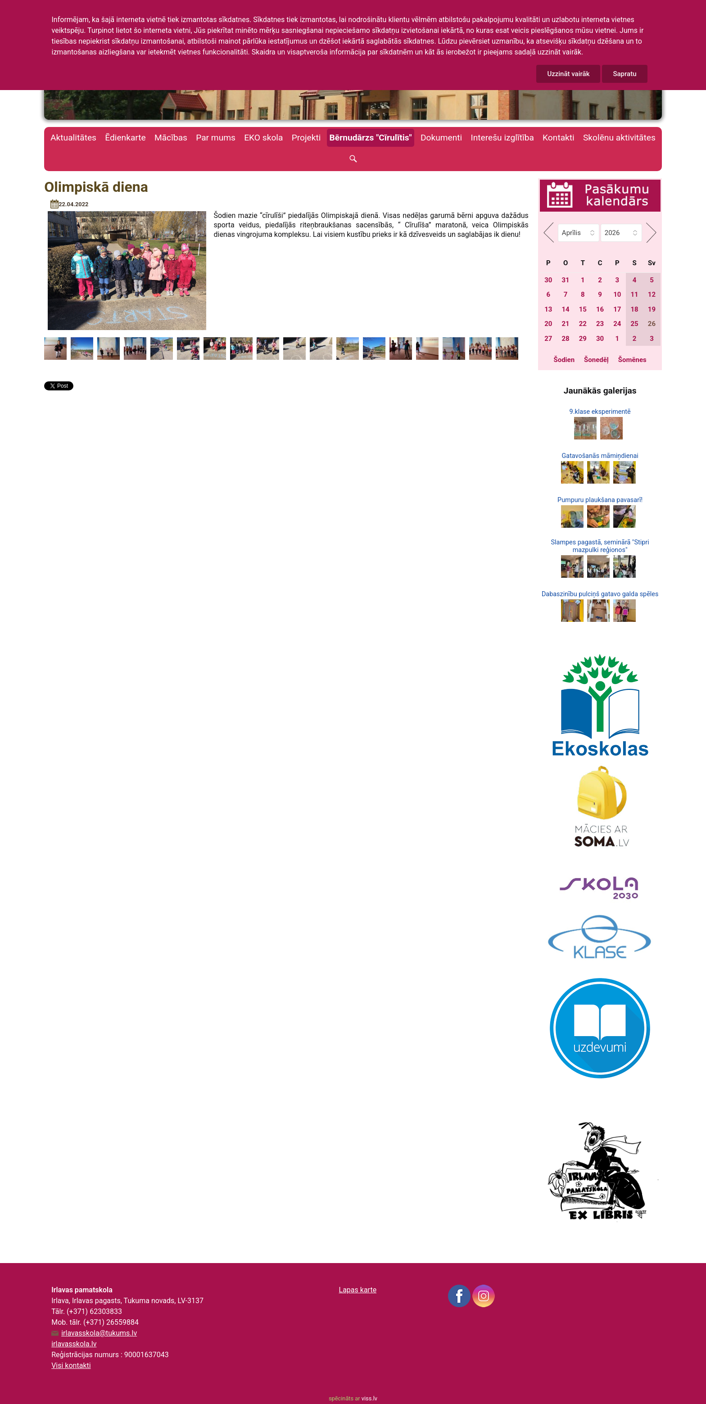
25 (634, 324)
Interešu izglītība (502, 137)
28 (565, 339)
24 (617, 324)
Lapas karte (358, 1290)
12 (652, 294)
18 (634, 309)
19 (652, 309)
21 (565, 324)
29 (583, 339)
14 (565, 309)
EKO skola (263, 137)
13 (548, 309)
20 (548, 324)
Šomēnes (632, 360)
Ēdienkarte (125, 137)
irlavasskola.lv (73, 1344)
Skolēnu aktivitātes (619, 137)
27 (548, 339)
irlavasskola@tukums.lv (99, 1333)
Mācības (170, 137)
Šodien (564, 360)
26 (652, 324)
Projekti (306, 137)
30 (548, 280)
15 (583, 309)
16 (600, 309)
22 (583, 324)
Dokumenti (441, 137)
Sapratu (624, 74)
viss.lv (369, 1398)
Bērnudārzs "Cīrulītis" (371, 137)
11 (634, 294)
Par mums (215, 137)
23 (600, 324)
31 (565, 280)
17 (617, 309)
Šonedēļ (596, 360)
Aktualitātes (73, 137)
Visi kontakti (71, 1365)
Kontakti (559, 137)
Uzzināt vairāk (568, 74)
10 (617, 294)
